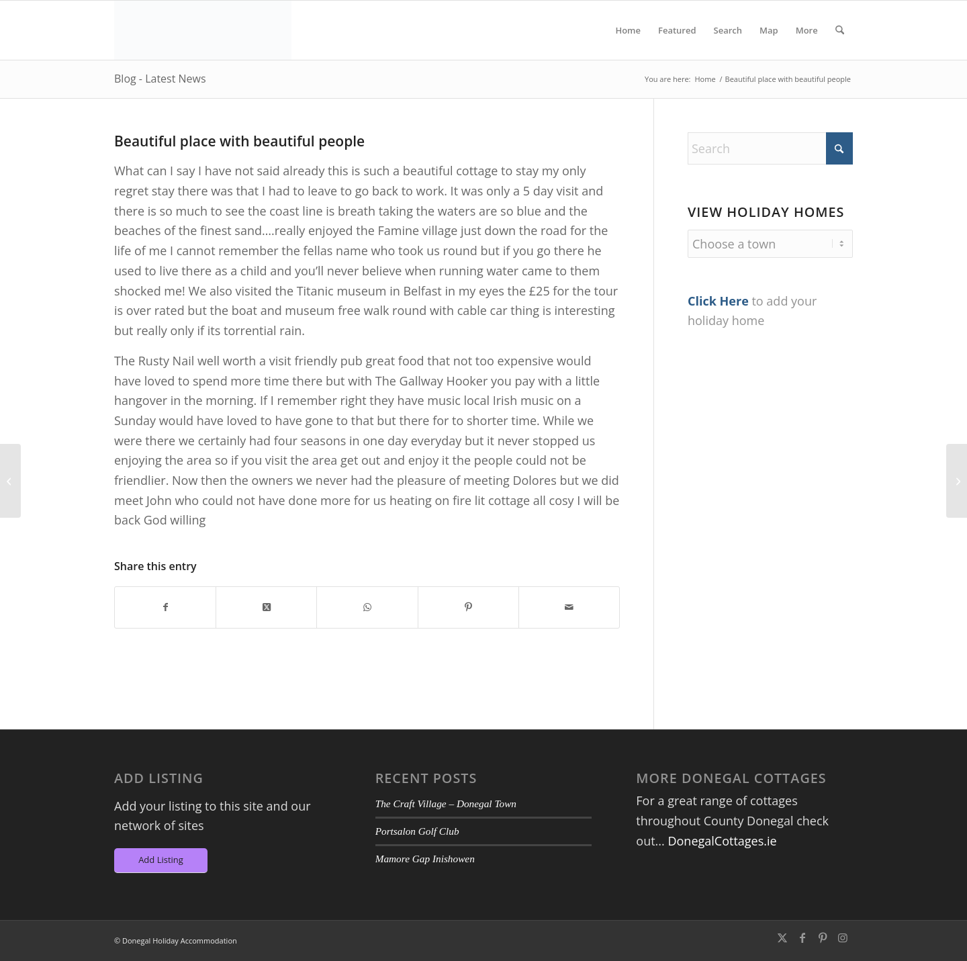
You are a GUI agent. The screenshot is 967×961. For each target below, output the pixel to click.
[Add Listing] (161, 860)
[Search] (840, 30)
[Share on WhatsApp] (367, 607)
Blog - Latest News (160, 78)
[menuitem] (627, 30)
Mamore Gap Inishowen (425, 858)
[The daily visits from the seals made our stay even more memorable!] (956, 481)
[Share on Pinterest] (468, 607)
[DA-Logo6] (202, 30)
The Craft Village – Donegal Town (445, 803)
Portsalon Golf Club (417, 831)
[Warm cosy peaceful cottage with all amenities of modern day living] (10, 481)
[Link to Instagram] (843, 937)
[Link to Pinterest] (823, 937)
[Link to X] (782, 937)
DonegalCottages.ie (721, 841)
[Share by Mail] (569, 607)
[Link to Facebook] (802, 937)
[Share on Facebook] (165, 607)
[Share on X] (266, 607)
